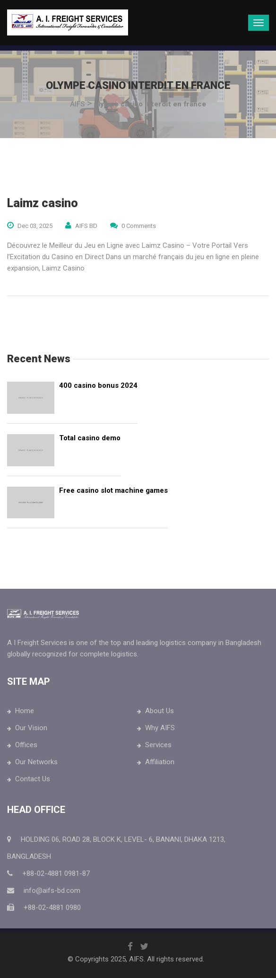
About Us (159, 712)
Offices (26, 746)
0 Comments (138, 225)
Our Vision (31, 729)
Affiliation (159, 764)
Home (24, 712)
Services (158, 746)
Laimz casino (42, 203)
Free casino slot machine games (113, 490)
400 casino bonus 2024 (98, 385)
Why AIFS (160, 729)
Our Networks (36, 764)
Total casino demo (90, 438)
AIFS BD (86, 225)
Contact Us (32, 781)
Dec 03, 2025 (34, 225)
